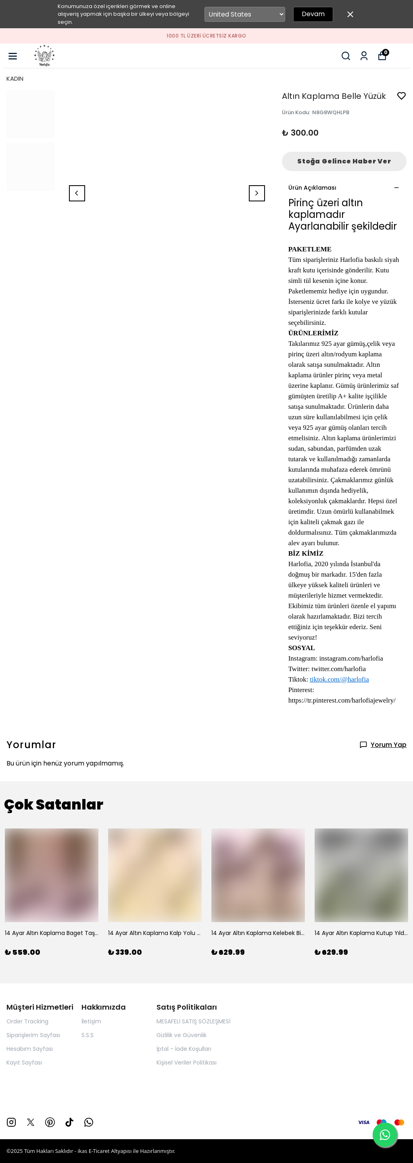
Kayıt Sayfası (24, 1062)
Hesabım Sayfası (29, 1049)
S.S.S (87, 1035)
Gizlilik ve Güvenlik (181, 1035)
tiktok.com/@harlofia (339, 679)
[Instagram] (11, 1122)
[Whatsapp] (89, 1122)
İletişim (91, 1021)
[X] (30, 1122)
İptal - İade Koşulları (183, 1049)
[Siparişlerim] (364, 56)
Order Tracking (27, 1021)
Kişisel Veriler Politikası (186, 1062)
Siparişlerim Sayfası (33, 1035)
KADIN (14, 78)
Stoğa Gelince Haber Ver (344, 161)
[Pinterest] (50, 1122)
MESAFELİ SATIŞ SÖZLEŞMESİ (193, 1021)
